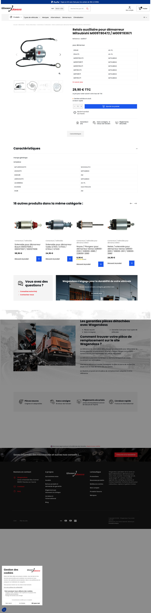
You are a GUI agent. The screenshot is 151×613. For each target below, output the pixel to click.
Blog (47, 502)
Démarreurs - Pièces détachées (27, 24)
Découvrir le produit (22, 259)
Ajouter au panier (111, 106)
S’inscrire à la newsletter (126, 455)
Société (48, 480)
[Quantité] (78, 106)
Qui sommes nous (51, 476)
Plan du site (24, 521)
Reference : (76, 39)
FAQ (17, 491)
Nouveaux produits (97, 480)
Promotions (94, 476)
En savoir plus (78, 82)
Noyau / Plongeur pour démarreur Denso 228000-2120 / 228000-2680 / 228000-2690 (89, 250)
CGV (14, 521)
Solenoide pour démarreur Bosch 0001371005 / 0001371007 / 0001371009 (27, 246)
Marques (93, 495)
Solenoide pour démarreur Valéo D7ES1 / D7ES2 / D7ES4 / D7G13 (58, 246)
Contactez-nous (27, 295)
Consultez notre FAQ (28, 291)
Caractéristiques (75, 134)
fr (145, 17)
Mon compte (94, 488)
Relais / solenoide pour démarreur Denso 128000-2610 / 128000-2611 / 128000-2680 (121, 250)
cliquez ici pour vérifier (93, 446)
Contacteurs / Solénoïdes (44, 24)
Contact (18, 486)
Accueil (15, 24)
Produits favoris (96, 492)
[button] (142, 8)
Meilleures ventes (96, 484)
